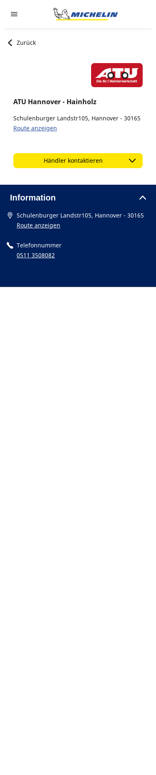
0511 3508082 (36, 255)
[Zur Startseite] (85, 14)
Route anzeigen (35, 128)
